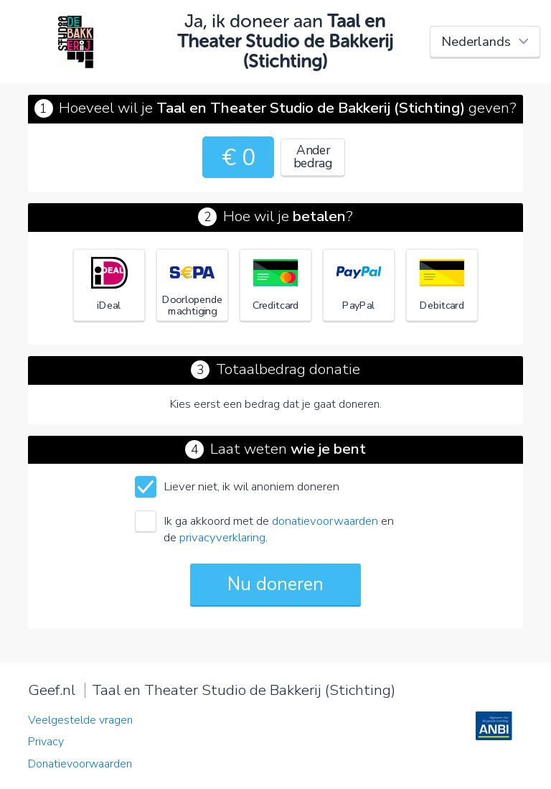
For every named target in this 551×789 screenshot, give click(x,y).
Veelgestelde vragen (80, 720)
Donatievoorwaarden (80, 764)
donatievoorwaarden (325, 521)
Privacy (46, 742)
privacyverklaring (222, 537)
